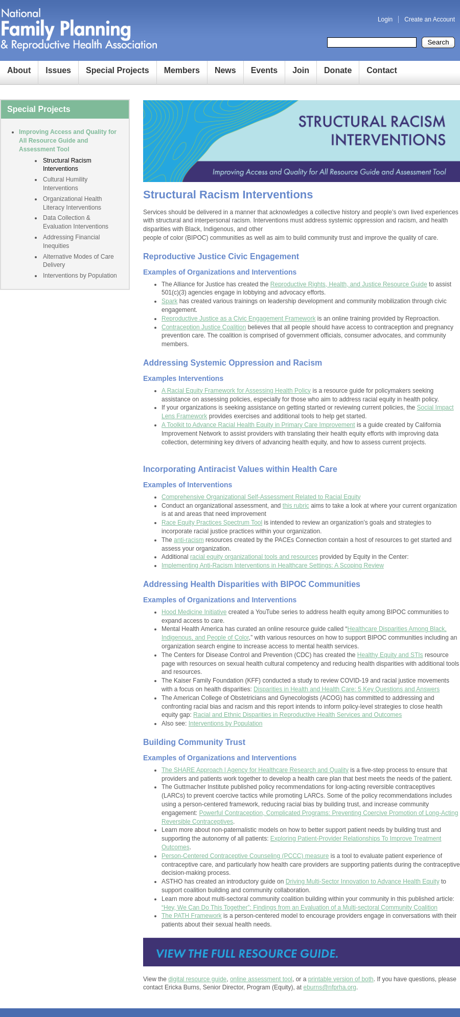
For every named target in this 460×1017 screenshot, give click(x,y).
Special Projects (117, 70)
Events (264, 70)
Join (300, 70)
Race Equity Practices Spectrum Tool (212, 522)
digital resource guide (197, 979)
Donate (338, 70)
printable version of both (341, 979)
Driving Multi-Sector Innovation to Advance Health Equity (363, 881)
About (19, 70)
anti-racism (189, 540)
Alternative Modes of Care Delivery (78, 261)
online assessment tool (261, 979)
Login (385, 19)
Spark (169, 301)
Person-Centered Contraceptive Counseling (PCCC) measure (245, 856)
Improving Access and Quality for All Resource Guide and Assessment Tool (68, 140)
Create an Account (429, 19)
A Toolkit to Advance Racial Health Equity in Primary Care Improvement (258, 424)
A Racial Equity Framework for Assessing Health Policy (236, 390)
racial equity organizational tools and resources (254, 556)
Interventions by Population (226, 723)
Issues (58, 70)
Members (182, 70)
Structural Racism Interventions (67, 165)
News (225, 70)
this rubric (296, 505)
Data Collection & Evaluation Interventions (75, 222)
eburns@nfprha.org (329, 987)
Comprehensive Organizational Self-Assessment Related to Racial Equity (261, 497)
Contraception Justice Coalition (204, 327)
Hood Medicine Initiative (194, 612)
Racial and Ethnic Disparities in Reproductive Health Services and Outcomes (297, 714)
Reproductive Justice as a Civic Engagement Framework (238, 318)
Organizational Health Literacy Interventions (72, 203)
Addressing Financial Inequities (71, 242)
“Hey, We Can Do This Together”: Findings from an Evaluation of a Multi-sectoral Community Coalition (300, 907)
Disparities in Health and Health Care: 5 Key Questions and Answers (347, 689)
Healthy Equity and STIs (390, 655)
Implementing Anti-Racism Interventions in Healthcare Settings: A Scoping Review (273, 565)
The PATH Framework (192, 915)
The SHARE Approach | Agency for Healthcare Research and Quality (255, 770)
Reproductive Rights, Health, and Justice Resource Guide (348, 284)
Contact (381, 70)
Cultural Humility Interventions (65, 184)
